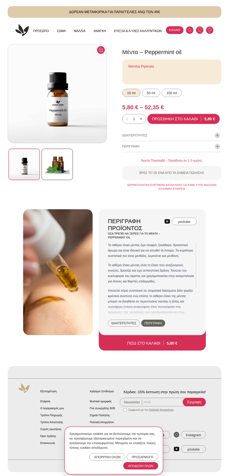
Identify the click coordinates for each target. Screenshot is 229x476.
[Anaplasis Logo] (22, 30)
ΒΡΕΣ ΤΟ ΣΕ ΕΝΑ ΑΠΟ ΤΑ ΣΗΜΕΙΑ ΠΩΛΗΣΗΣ (171, 172)
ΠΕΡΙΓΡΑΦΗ (153, 323)
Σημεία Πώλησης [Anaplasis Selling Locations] (100, 415)
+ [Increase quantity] (141, 119)
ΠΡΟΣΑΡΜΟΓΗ (142, 457)
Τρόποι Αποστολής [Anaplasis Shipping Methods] (51, 422)
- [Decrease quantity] (127, 119)
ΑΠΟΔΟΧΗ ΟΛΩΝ (140, 466)
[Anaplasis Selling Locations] (210, 30)
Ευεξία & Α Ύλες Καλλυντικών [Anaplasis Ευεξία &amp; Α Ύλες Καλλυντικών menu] (138, 31)
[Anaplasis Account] (200, 30)
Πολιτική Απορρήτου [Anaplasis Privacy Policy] (102, 422)
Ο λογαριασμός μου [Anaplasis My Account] (52, 408)
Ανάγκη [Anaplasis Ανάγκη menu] (100, 31)
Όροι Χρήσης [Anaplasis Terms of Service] (48, 436)
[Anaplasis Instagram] (190, 434)
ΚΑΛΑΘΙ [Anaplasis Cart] (174, 30)
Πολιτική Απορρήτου (161, 409)
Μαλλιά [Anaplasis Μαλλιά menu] (80, 31)
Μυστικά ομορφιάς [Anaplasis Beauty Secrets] (101, 401)
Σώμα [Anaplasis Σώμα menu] (61, 31)
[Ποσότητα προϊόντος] (134, 119)
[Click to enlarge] (101, 50)
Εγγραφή (194, 402)
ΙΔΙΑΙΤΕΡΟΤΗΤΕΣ (123, 323)
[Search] (190, 30)
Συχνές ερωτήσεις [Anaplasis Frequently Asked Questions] (51, 429)
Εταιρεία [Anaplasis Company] (45, 401)
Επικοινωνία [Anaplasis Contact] (47, 443)
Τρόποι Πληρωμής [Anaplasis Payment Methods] (51, 415)
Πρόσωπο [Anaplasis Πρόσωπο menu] (41, 31)
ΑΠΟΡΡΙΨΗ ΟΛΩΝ (107, 457)
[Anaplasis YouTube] (190, 449)
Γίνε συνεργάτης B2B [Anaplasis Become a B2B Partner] (102, 408)
